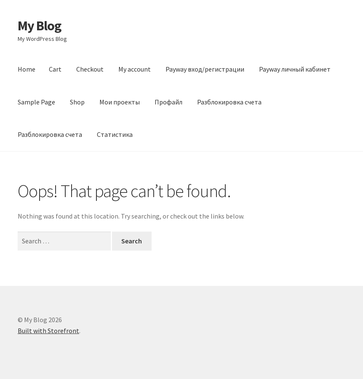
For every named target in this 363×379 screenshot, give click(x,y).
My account (134, 69)
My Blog (39, 25)
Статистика (115, 134)
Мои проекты (119, 102)
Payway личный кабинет (295, 69)
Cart (55, 69)
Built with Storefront (48, 330)
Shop (77, 102)
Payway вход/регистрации (204, 69)
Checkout (90, 69)
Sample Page (36, 102)
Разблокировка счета (229, 102)
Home (26, 69)
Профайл (168, 102)
